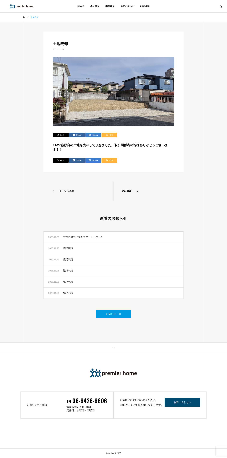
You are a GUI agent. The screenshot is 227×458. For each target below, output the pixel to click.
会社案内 (94, 6)
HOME (80, 6)
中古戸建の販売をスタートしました (83, 237)
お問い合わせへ (183, 402)
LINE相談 (145, 6)
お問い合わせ (127, 6)
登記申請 (68, 248)
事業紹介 (109, 6)
